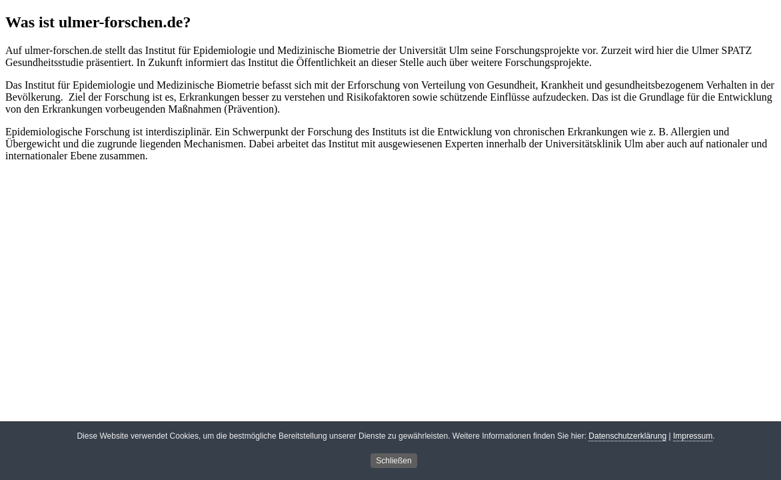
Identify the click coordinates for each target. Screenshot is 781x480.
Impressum (692, 436)
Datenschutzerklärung (627, 436)
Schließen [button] (393, 461)
